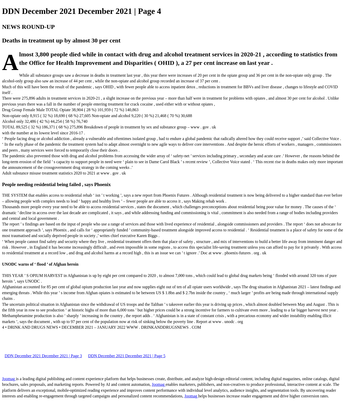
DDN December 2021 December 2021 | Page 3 (43, 356)
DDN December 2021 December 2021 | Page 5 (126, 356)
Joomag (9, 379)
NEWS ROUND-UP (28, 26)
